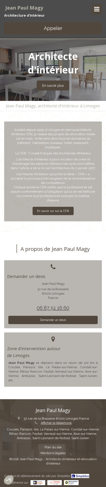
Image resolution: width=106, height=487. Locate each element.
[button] (9, 480)
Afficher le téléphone (56, 423)
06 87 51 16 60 (53, 308)
